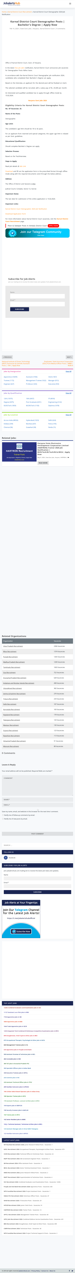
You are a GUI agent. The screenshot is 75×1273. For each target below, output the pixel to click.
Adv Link (23, 166)
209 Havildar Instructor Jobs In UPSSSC (16, 1087)
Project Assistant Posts (38, 1191)
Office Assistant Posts (30, 1163)
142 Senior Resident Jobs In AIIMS (15, 1119)
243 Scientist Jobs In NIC (12, 1078)
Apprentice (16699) (10, 377)
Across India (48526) (11, 420)
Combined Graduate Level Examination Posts (39, 1182)
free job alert (19, 68)
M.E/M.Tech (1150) (32, 406)
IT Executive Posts (30, 1200)
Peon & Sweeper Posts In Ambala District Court (33, 225)
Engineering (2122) (55, 402)
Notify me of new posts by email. (15, 819)
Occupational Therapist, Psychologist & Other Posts (42, 1149)
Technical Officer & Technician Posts (36, 1154)
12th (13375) (8, 399)
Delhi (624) (52, 420)
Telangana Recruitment (11, 720)
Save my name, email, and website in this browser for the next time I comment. (30, 811)
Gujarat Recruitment (10, 730)
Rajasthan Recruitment (11, 736)
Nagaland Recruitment (11, 715)
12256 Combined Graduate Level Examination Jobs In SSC (22, 1008)
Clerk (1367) (52, 377)
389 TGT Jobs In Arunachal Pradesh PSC (16, 1063)
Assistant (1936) (31, 377)
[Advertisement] (37, 45)
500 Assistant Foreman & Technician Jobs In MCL (19, 1054)
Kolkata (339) (8, 424)
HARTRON (63, 457)
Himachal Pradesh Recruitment (14, 741)
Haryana (36, 29)
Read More (43, 463)
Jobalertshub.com (24, 1271)
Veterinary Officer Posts (36, 1196)
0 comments (60, 29)
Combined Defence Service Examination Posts (43, 1219)
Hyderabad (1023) (32, 420)
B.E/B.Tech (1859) (10, 406)
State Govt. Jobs (26, 29)
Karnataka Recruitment (11, 709)
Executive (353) (53, 384)
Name (12, 292)
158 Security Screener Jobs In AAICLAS (16, 1110)
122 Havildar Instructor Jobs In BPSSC (16, 1133)
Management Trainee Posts (34, 1214)
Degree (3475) (9, 402)
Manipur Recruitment (11, 725)
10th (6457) (30, 399)
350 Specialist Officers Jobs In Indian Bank (17, 1068)
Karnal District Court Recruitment (20, 12)
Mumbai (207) (31, 424)
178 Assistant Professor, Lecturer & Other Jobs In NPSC (22, 1101)
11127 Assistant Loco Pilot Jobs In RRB (16, 1012)
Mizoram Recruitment (11, 746)
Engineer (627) (9, 384)
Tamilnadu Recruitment (11, 667)
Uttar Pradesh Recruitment (13, 646)
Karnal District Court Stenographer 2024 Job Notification (26, 209)
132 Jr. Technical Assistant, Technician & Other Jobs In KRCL (23, 1124)
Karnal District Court (47, 29)
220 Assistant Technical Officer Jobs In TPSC (18, 1082)
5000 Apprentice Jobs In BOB (13, 1022)
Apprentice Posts (41, 1187)
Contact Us (44, 1271)
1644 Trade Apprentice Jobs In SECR (15, 1026)
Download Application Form (15, 214)
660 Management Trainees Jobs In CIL (16, 1045)
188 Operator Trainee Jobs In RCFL (15, 1096)
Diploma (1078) (53, 406)
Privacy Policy (35, 1271)
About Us (52, 1271)
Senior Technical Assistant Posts (35, 1168)
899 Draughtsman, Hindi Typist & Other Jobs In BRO (20, 1036)
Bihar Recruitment (9, 651)
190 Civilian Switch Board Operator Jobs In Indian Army (22, 1091)
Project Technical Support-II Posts (41, 1233)
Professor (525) (31, 384)
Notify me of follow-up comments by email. (19, 815)
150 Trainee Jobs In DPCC (12, 1115)
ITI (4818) (51, 399)
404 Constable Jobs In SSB (12, 1059)
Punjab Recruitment (10, 657)
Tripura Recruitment (10, 699)
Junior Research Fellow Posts (39, 1145)
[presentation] (16, 828)
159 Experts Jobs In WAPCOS (13, 1105)
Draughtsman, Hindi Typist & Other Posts (38, 1224)
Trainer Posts (32, 1210)
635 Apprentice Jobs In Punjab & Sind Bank (18, 1050)
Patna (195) (52, 424)
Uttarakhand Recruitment (12, 688)
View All (68, 371)
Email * (12, 300)
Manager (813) (53, 380)
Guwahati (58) (31, 427)
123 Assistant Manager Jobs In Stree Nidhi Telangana (21, 1129)
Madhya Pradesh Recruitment (14, 662)
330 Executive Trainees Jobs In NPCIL (16, 1073)
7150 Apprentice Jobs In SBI (13, 1017)
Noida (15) (52, 427)
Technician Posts (30, 1228)
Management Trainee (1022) (36, 380)
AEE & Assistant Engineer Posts (34, 1159)
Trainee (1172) (9, 380)
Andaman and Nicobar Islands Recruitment (18, 683)
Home (4, 12)
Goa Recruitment (9, 673)
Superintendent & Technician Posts (36, 1177)
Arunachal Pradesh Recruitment (14, 678)
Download (9, 171)
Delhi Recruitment (9, 704)
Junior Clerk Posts (31, 1205)
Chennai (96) (8, 427)
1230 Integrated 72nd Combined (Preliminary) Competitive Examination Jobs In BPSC (31, 1031)
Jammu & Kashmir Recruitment (14, 694)
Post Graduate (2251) (33, 402)
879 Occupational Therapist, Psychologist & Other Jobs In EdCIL (24, 1040)
